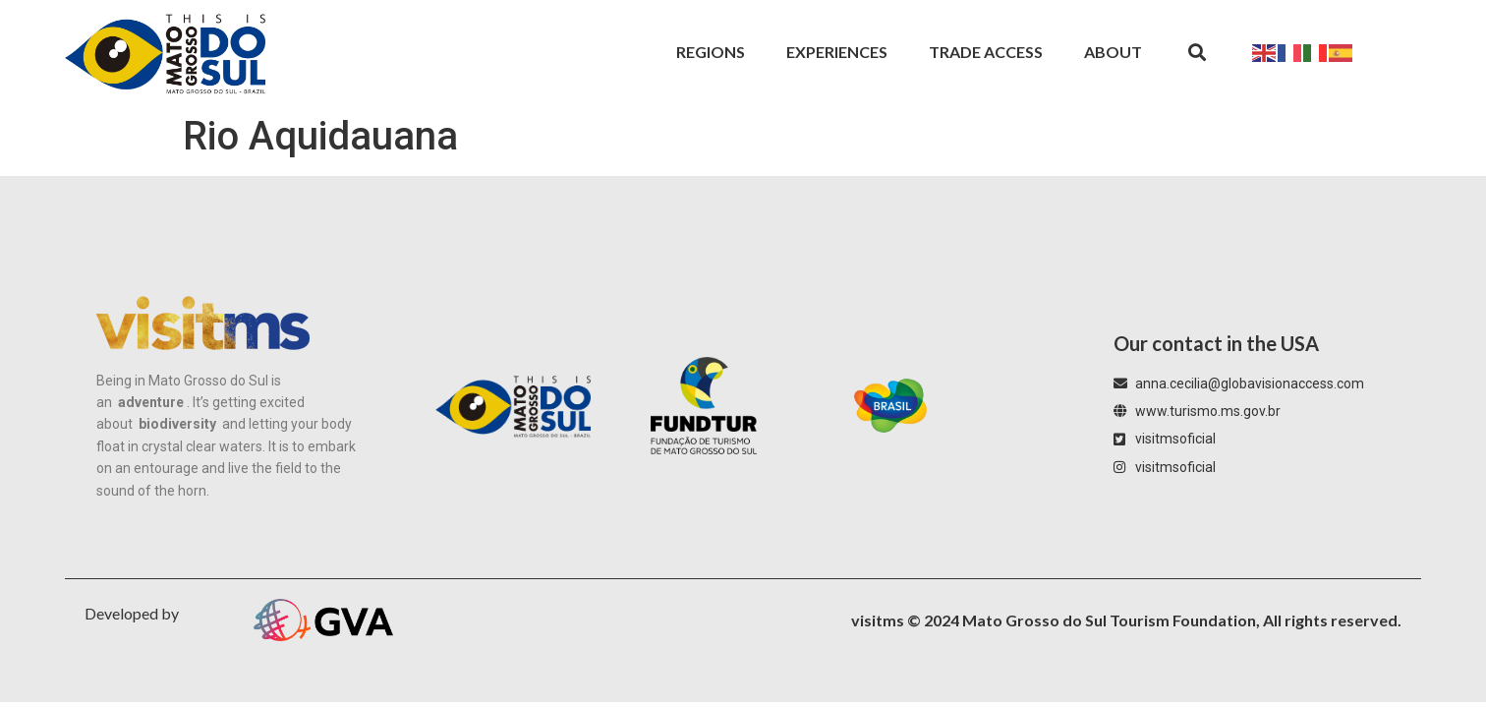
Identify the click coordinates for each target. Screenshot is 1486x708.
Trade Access (986, 51)
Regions (710, 51)
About (1113, 51)
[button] (1196, 52)
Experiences (836, 51)
